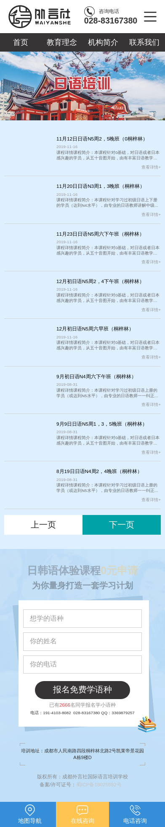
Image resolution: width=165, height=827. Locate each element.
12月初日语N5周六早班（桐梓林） (95, 328)
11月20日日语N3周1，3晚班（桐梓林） (100, 186)
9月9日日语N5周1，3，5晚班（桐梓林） (101, 424)
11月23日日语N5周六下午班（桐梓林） (100, 234)
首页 (20, 42)
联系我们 (144, 42)
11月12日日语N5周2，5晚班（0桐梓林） (102, 138)
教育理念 (62, 42)
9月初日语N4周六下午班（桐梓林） (96, 376)
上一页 (43, 524)
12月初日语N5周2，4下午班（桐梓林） (100, 281)
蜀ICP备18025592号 (101, 784)
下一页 (121, 524)
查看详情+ (151, 167)
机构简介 (103, 42)
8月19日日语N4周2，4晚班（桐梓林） (99, 471)
